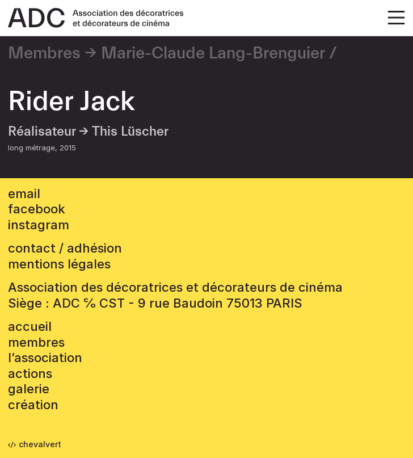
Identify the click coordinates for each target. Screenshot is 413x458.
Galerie (28, 388)
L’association (45, 357)
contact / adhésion (65, 248)
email (24, 193)
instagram (38, 224)
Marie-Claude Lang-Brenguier (213, 53)
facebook (36, 208)
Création (33, 404)
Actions (30, 373)
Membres (44, 53)
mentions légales (59, 264)
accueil (30, 326)
